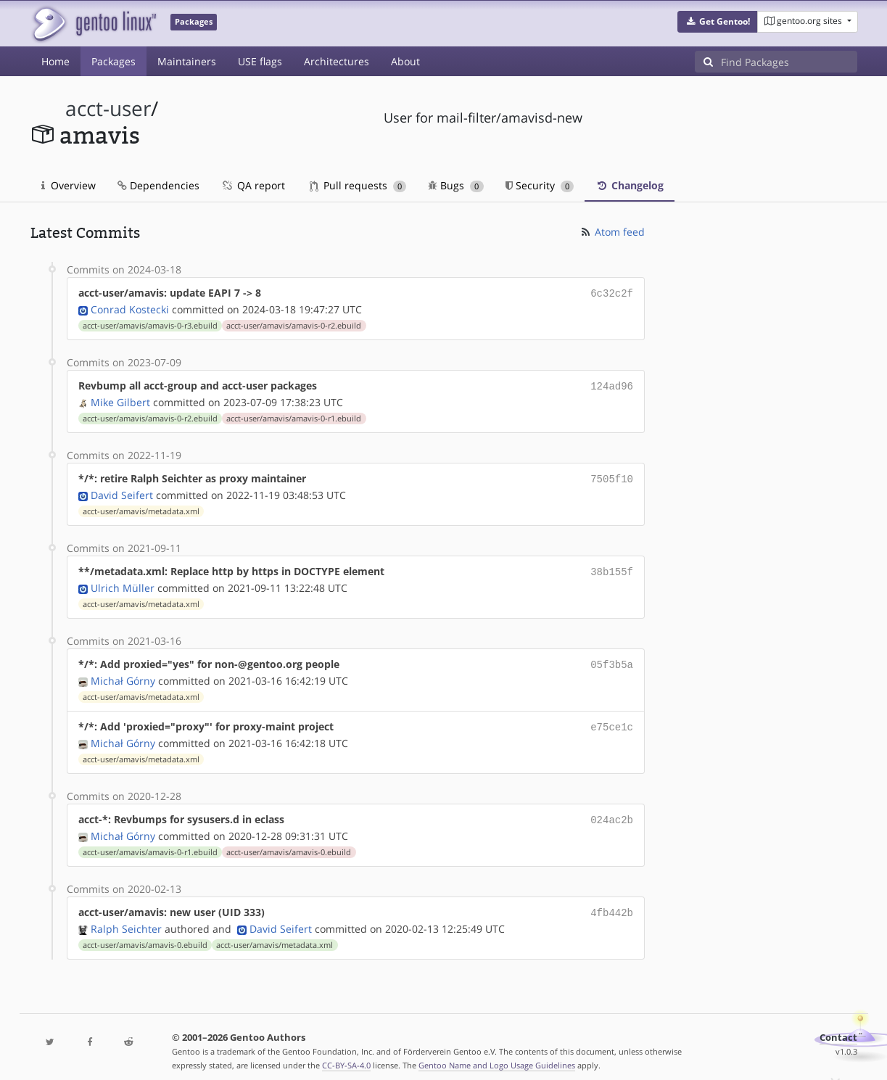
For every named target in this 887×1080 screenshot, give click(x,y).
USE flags (260, 61)
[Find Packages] (789, 62)
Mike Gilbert (120, 399)
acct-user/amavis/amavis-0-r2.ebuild (293, 324)
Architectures (336, 61)
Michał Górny (123, 673)
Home (55, 61)
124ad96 (611, 384)
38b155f (611, 567)
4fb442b (611, 902)
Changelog (629, 185)
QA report (253, 185)
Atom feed (612, 232)
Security (540, 185)
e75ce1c (611, 719)
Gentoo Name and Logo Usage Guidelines (496, 1053)
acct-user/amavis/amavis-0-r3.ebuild (150, 324)
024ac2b (611, 810)
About (405, 61)
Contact (838, 1026)
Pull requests (358, 185)
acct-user (108, 108)
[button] (717, 22)
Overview (68, 185)
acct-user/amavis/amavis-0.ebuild (288, 842)
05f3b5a (611, 658)
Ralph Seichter (126, 917)
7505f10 (611, 475)
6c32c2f (611, 293)
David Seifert (122, 491)
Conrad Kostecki (130, 308)
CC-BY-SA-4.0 (346, 1053)
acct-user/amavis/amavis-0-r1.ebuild (293, 416)
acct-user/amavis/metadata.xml (141, 507)
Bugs (456, 185)
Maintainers (186, 61)
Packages (113, 61)
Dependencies (158, 185)
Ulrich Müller (122, 582)
